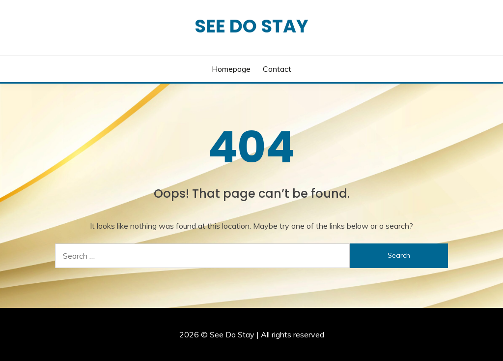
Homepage (231, 69)
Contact (277, 69)
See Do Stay (251, 26)
